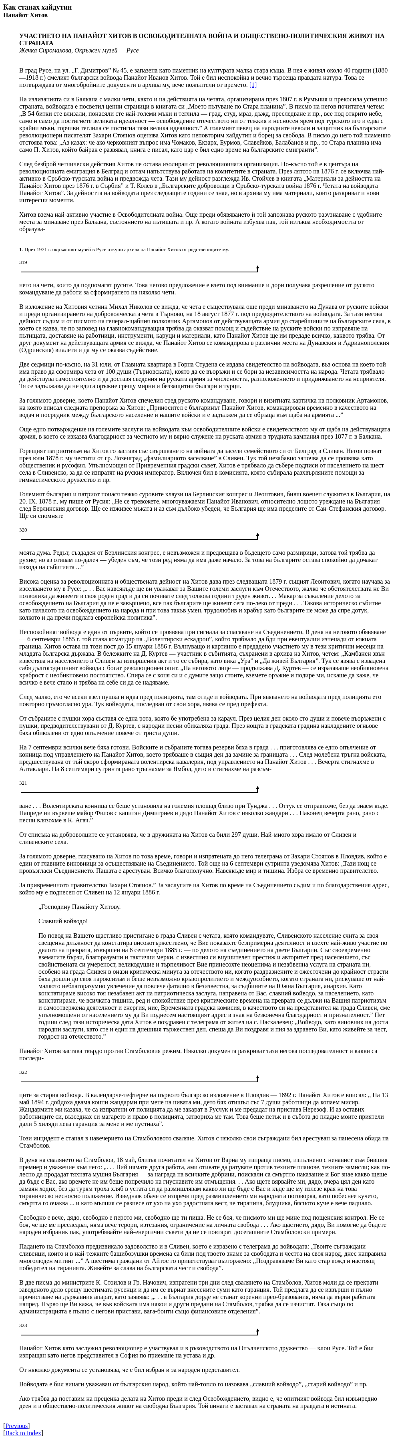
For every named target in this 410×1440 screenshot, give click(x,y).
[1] (253, 84)
